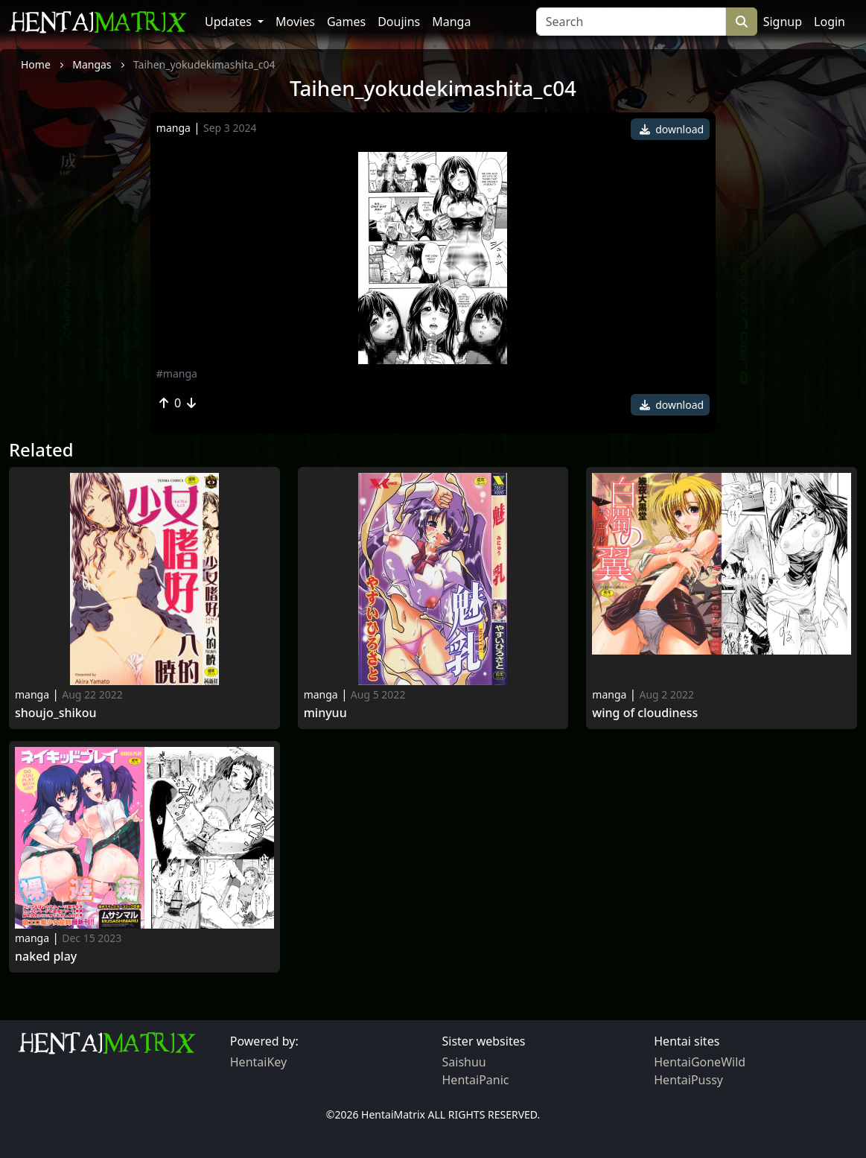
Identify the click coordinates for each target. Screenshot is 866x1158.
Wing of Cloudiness (645, 713)
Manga (451, 21)
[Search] (631, 21)
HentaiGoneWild (699, 1062)
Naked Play (46, 956)
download (672, 129)
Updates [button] (230, 21)
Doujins (399, 21)
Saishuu (464, 1062)
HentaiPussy (688, 1080)
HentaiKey (258, 1062)
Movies (295, 21)
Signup (782, 21)
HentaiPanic (475, 1080)
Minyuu (325, 713)
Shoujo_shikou (56, 713)
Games (346, 21)
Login (829, 21)
